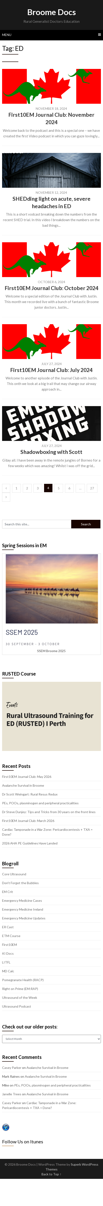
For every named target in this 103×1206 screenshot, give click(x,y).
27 (92, 488)
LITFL (6, 962)
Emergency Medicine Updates (23, 918)
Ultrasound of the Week (19, 997)
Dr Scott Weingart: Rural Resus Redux (30, 794)
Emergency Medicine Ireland (22, 909)
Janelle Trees (11, 1094)
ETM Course (11, 936)
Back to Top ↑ (51, 1174)
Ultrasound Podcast (16, 1006)
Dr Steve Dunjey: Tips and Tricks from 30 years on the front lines (49, 812)
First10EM (9, 945)
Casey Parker (11, 1068)
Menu (6, 35)
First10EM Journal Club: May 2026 (26, 777)
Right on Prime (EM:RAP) (20, 989)
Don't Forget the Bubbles (20, 883)
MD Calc (8, 971)
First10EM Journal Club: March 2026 (28, 821)
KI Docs (8, 953)
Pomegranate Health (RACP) (23, 980)
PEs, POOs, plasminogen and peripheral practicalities (40, 803)
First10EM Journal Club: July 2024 (51, 370)
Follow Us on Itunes (22, 1141)
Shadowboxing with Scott (51, 452)
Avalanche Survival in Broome (23, 785)
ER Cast (8, 927)
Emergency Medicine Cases (22, 900)
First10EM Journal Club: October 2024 (51, 288)
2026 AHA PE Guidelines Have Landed (30, 843)
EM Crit (7, 892)
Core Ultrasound (14, 874)
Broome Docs (51, 12)
